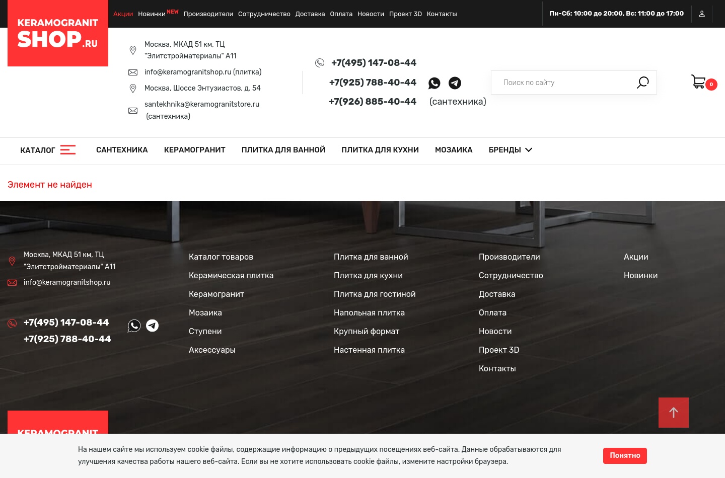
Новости (370, 14)
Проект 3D (405, 14)
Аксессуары (212, 350)
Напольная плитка (369, 312)
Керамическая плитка (231, 275)
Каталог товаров (221, 257)
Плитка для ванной (284, 149)
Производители (209, 14)
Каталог (37, 150)
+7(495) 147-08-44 (373, 62)
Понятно (625, 455)
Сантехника (122, 149)
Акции (123, 14)
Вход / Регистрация (702, 14)
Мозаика (454, 149)
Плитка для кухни (380, 149)
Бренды (505, 149)
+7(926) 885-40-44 (372, 101)
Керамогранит (195, 149)
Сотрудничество (264, 14)
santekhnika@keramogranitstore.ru (201, 104)
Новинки (152, 14)
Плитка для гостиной (375, 294)
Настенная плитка (369, 350)
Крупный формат (367, 331)
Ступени (205, 331)
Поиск (643, 82)
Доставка (310, 14)
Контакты (442, 14)
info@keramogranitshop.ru (188, 72)
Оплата (341, 14)
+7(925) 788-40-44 (373, 82)
